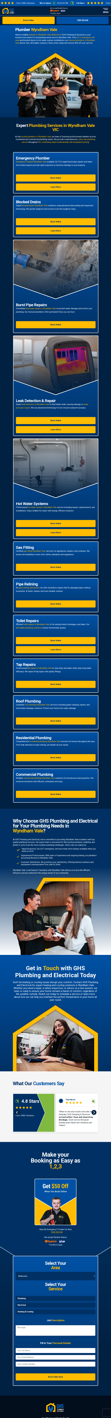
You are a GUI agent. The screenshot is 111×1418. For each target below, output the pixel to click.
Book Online (55, 178)
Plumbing (22, 1298)
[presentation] (17, 1113)
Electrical (22, 1305)
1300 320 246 (57, 1232)
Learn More (56, 187)
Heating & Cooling (25, 1311)
